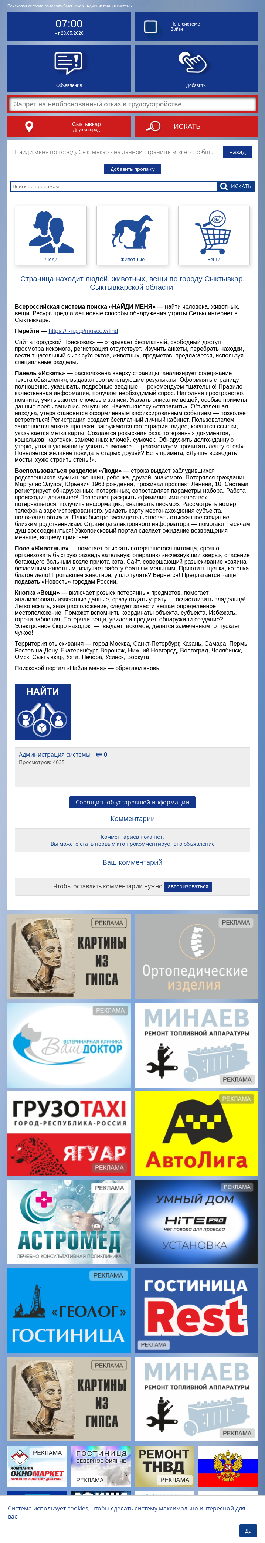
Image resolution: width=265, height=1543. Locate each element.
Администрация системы (109, 6)
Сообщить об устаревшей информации (132, 802)
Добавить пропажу (133, 169)
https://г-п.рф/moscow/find (83, 331)
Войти (176, 29)
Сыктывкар (86, 124)
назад (237, 152)
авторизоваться (188, 886)
